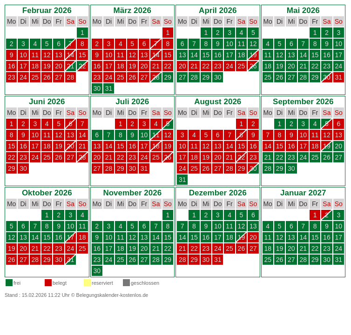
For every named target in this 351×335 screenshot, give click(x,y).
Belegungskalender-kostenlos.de (112, 295)
